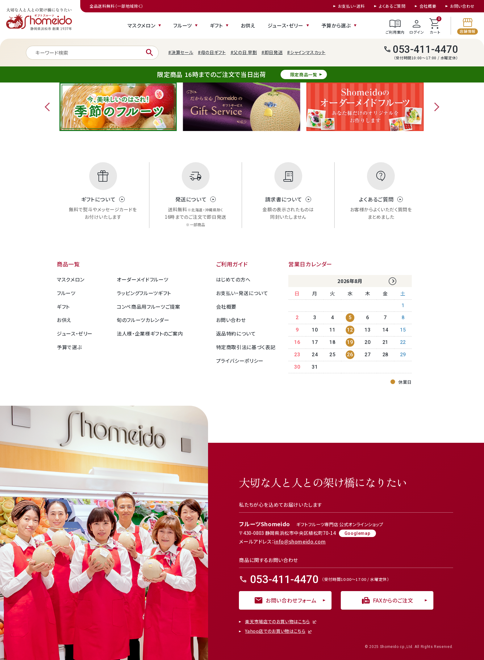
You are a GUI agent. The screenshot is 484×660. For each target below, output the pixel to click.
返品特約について (236, 333)
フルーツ (182, 25)
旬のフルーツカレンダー (143, 320)
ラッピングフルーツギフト (144, 293)
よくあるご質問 (392, 6)
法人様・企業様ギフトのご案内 (150, 333)
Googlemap (357, 533)
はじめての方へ (233, 279)
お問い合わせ (462, 6)
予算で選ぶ (69, 347)
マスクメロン (141, 25)
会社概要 (427, 6)
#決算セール (180, 52)
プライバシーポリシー (240, 360)
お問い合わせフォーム (285, 600)
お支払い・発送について (242, 293)
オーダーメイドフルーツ (142, 279)
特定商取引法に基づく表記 (246, 347)
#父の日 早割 (244, 52)
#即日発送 (271, 52)
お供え (248, 25)
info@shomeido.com (300, 541)
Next (435, 107)
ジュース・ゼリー (285, 25)
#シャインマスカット (306, 52)
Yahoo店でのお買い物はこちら (275, 631)
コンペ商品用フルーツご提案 (148, 306)
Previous (49, 107)
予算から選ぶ (336, 25)
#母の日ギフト (212, 52)
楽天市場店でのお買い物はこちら (277, 621)
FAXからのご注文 (387, 600)
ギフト (216, 25)
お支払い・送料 (351, 6)
